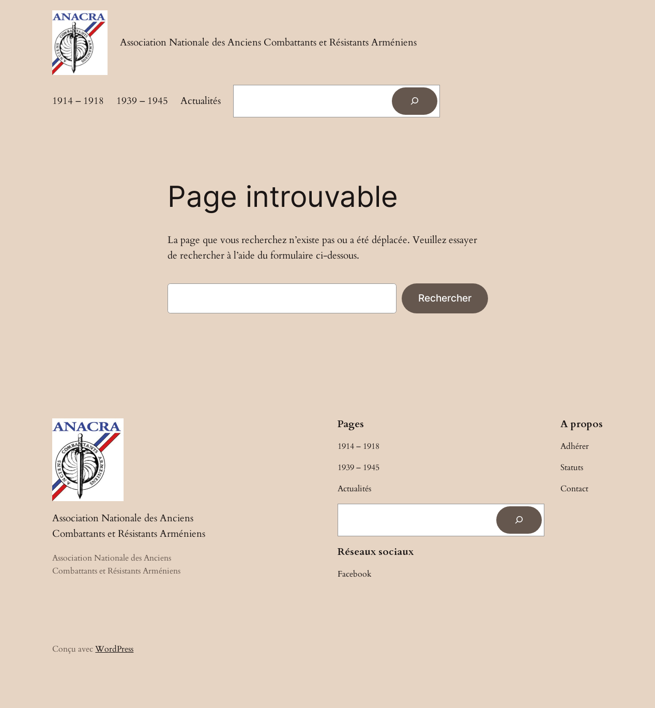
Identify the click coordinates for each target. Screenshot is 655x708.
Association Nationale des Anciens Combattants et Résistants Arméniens (268, 42)
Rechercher (444, 298)
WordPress (114, 649)
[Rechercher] (414, 101)
